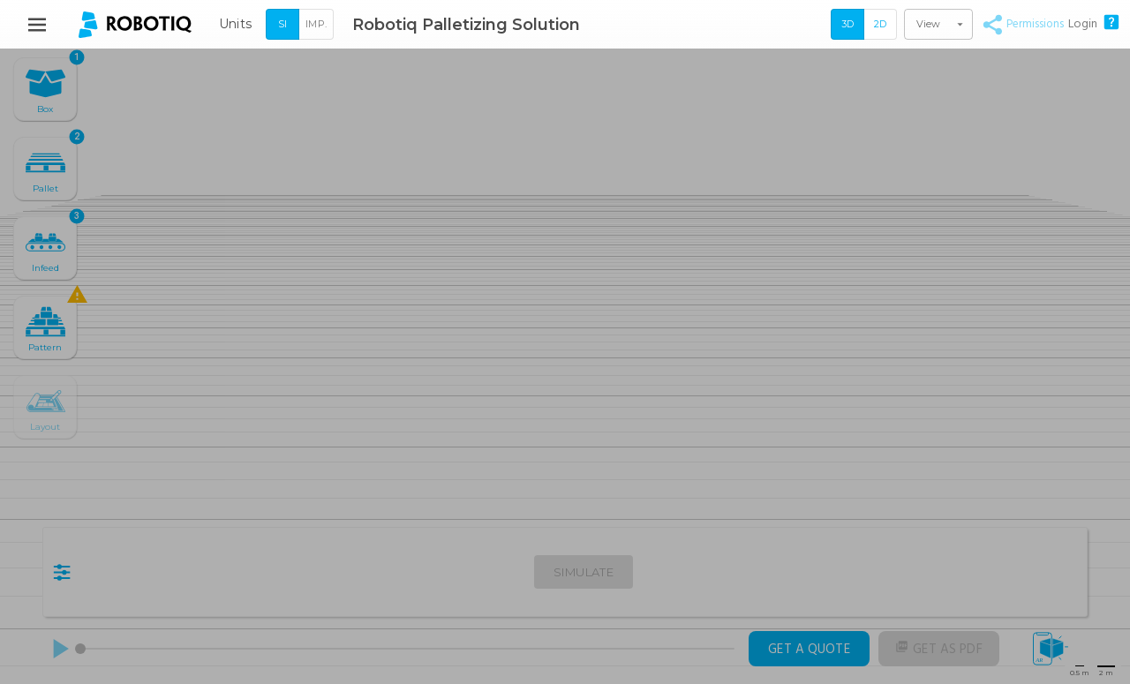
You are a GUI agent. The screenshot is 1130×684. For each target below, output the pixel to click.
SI (282, 24)
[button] (938, 24)
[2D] (880, 25)
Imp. (316, 24)
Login (1082, 24)
